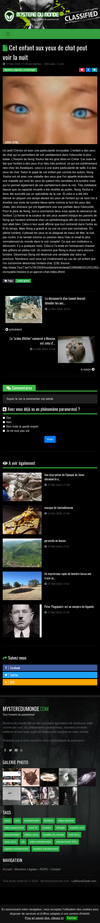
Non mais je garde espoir (22, 426)
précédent (13, 329)
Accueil (7, 869)
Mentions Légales (26, 869)
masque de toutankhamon (58, 507)
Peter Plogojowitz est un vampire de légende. (69, 606)
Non (9, 422)
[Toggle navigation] (8, 34)
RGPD (44, 869)
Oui (8, 417)
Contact (56, 869)
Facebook (12, 668)
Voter (50, 439)
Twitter (11, 675)
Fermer (72, 918)
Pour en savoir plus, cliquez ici (44, 918)
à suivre (88, 369)
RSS (10, 682)
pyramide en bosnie (55, 541)
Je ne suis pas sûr (18, 430)
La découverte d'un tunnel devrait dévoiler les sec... (65, 300)
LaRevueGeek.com (84, 881)
